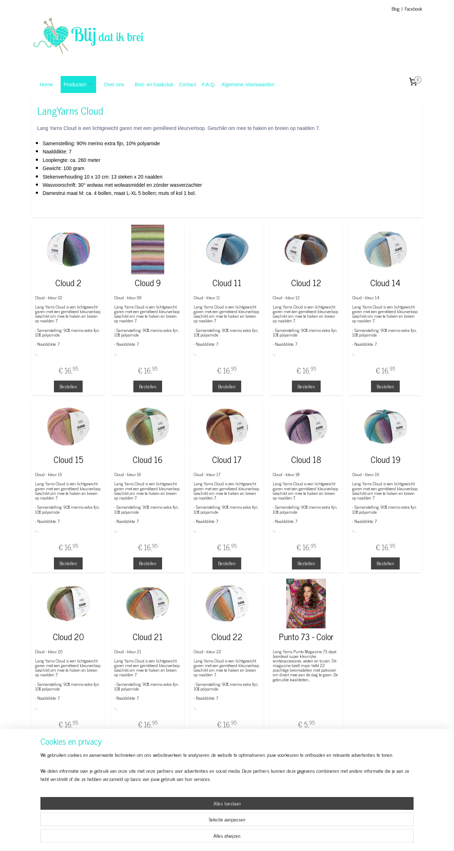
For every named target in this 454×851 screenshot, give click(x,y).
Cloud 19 (385, 459)
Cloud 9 (148, 283)
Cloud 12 (306, 283)
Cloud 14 (386, 283)
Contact (187, 84)
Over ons (114, 84)
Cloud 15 (68, 459)
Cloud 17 (227, 459)
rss (222, 838)
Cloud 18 (306, 459)
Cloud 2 (68, 283)
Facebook (413, 8)
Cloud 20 (68, 637)
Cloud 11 (227, 283)
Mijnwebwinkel (289, 838)
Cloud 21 (148, 637)
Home (46, 84)
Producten (78, 84)
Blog (395, 8)
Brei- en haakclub (154, 84)
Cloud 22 (227, 637)
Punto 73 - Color (306, 637)
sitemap (211, 838)
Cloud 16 (147, 459)
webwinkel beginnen (242, 838)
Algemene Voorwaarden (247, 84)
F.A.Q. (209, 84)
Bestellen (68, 386)
